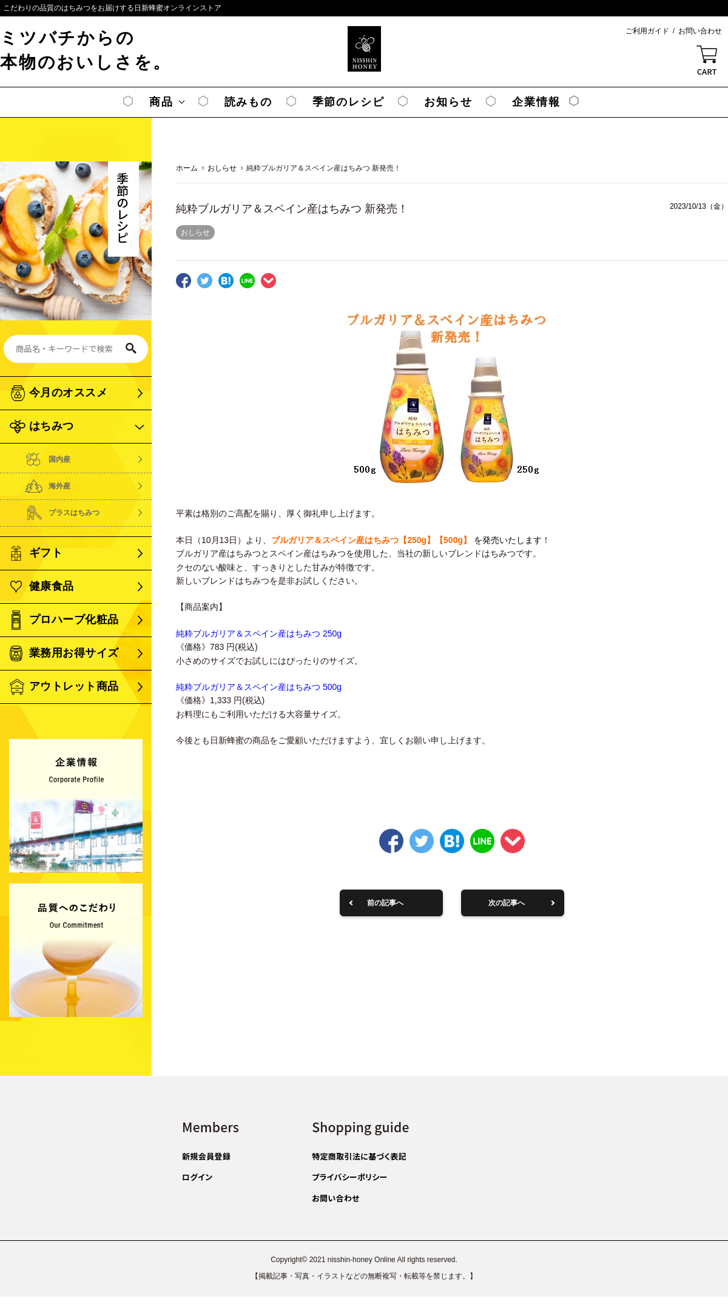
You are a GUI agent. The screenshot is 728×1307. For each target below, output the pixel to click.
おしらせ (195, 232)
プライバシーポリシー (350, 1177)
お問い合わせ (700, 31)
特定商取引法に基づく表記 (359, 1156)
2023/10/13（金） (699, 206)
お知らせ (448, 102)
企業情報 (536, 102)
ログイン (197, 1177)
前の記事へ (385, 903)
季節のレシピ (348, 102)
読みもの (248, 102)
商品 (161, 102)
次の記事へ (506, 903)
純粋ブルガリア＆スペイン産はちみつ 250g (259, 633)
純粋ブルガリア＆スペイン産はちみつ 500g (259, 687)
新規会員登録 (206, 1156)
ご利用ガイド (647, 31)
